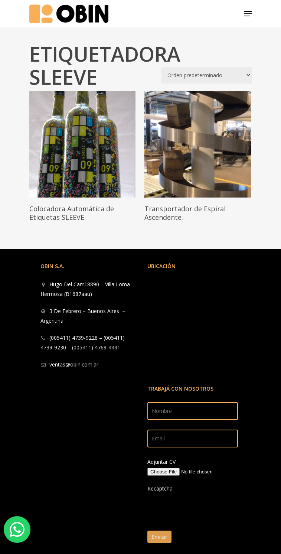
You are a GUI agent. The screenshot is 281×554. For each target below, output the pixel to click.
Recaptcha (160, 488)
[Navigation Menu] (248, 13)
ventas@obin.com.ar (73, 364)
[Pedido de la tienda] (206, 75)
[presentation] (198, 526)
